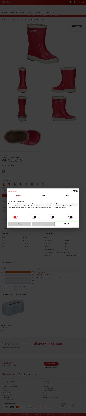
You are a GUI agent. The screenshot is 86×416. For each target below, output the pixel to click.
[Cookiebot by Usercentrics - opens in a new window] (71, 191)
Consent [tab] (18, 195)
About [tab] (67, 195)
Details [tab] (43, 195)
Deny (19, 224)
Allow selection (43, 224)
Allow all (66, 224)
